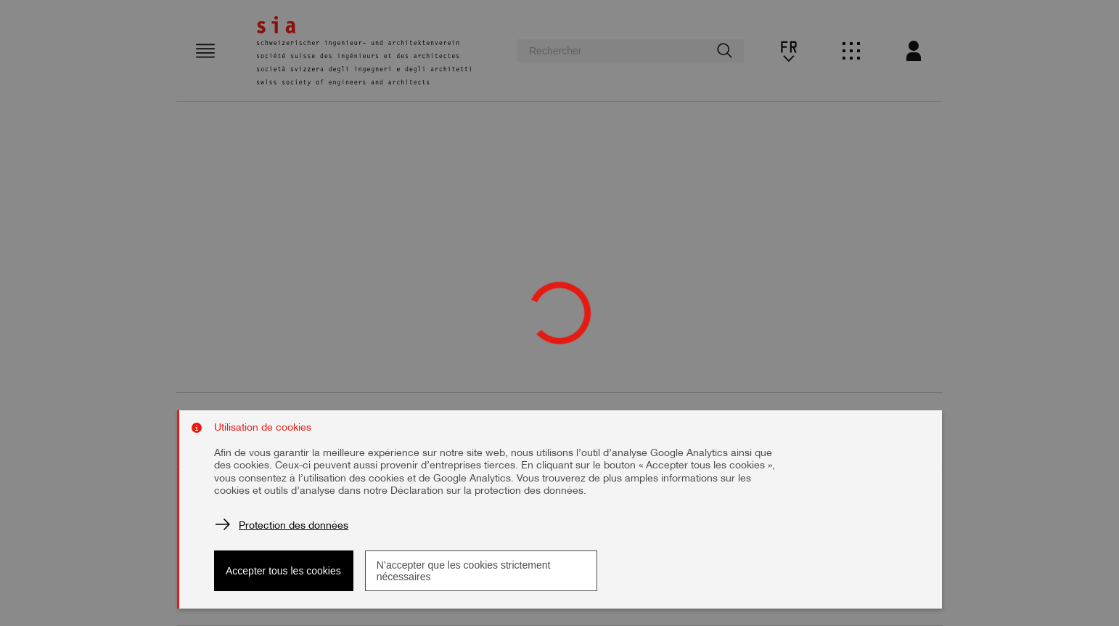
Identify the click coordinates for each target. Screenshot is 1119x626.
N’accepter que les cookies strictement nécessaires (464, 570)
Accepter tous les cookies (283, 571)
